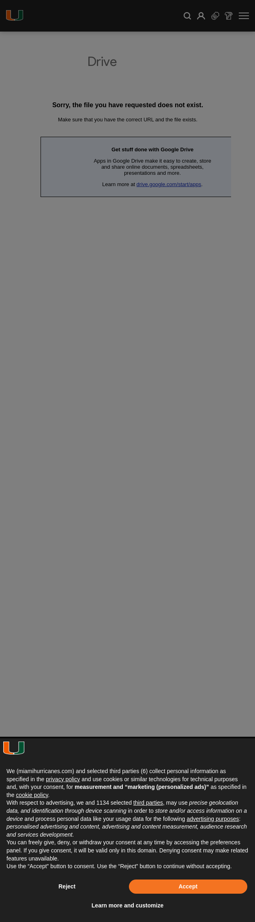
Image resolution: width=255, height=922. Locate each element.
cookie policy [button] (32, 795)
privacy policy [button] (63, 779)
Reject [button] (66, 886)
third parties (148, 802)
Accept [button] (187, 886)
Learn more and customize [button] (127, 905)
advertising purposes (212, 819)
